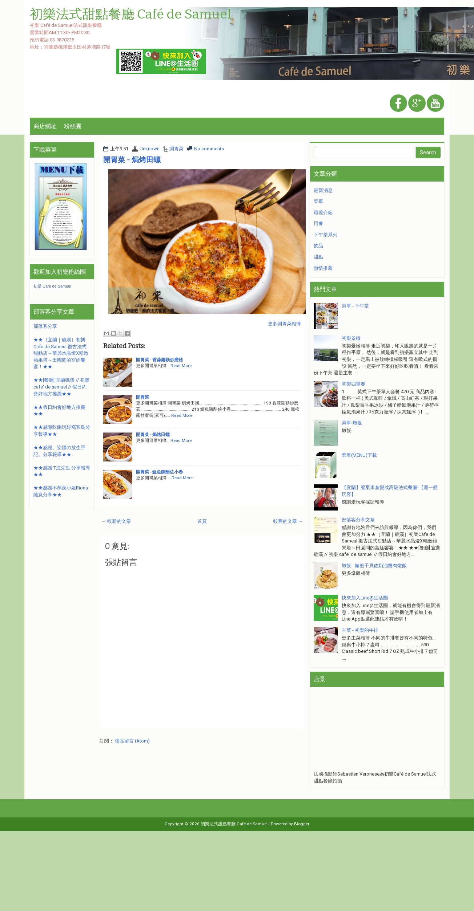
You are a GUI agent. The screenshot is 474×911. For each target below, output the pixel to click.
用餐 (318, 223)
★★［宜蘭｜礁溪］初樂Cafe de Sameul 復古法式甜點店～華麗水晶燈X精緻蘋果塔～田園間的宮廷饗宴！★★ (60, 353)
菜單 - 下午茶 (355, 306)
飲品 (318, 245)
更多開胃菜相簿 (284, 323)
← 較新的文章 (116, 521)
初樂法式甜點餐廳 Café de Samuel (234, 823)
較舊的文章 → (288, 521)
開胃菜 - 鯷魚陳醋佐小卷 (159, 472)
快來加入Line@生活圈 (365, 598)
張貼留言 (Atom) (132, 741)
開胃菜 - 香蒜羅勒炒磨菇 (159, 359)
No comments (209, 148)
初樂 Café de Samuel (52, 286)
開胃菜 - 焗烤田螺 (132, 159)
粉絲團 (72, 126)
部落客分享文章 (358, 519)
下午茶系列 (325, 234)
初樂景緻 (351, 338)
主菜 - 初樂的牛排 (360, 630)
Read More (181, 365)
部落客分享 (45, 326)
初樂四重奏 (353, 384)
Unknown (150, 148)
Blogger (301, 823)
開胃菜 (176, 148)
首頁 (202, 521)
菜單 (318, 201)
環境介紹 (323, 212)
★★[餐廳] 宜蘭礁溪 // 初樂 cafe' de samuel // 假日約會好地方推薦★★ (61, 386)
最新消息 (323, 190)
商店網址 (45, 126)
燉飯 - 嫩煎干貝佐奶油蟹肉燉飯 (374, 565)
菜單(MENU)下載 (359, 455)
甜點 (318, 257)
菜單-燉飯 (352, 423)
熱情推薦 (323, 268)
